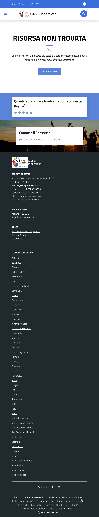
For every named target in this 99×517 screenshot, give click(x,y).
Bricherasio (17, 276)
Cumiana (16, 305)
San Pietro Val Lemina (22, 427)
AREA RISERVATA (47, 512)
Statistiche (17, 238)
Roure (14, 413)
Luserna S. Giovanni (21, 328)
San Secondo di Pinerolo (23, 432)
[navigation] (6, 13)
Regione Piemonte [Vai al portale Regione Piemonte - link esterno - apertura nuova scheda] (19, 4)
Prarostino (17, 399)
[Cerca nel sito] (83, 13)
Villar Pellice (17, 465)
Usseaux (16, 451)
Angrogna (16, 262)
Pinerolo (16, 366)
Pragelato (16, 385)
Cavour (15, 295)
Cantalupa (17, 290)
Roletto (15, 404)
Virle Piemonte (19, 474)
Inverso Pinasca (19, 324)
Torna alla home (49, 71)
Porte (14, 380)
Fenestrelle (17, 309)
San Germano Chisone (22, 423)
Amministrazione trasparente (26, 231)
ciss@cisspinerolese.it (28, 199)
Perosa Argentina (20, 352)
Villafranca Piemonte (22, 460)
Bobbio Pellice (18, 272)
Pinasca (15, 361)
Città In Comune (71, 501)
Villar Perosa (18, 470)
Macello (15, 338)
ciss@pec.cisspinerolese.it (30, 196)
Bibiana (15, 267)
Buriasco (16, 281)
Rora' (14, 408)
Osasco (15, 347)
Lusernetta (17, 333)
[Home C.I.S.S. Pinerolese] (37, 14)
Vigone (15, 456)
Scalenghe (17, 437)
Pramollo (16, 394)
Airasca (15, 257)
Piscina (15, 371)
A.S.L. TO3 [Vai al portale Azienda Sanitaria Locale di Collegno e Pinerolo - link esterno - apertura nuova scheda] (34, 4)
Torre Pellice (17, 446)
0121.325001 (22, 182)
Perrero (15, 357)
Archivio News (19, 235)
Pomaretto (17, 375)
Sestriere (16, 441)
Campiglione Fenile (21, 286)
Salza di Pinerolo (20, 418)
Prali (14, 390)
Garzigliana (17, 319)
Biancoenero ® (30, 508)
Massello (16, 342)
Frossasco (16, 314)
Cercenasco (17, 300)
